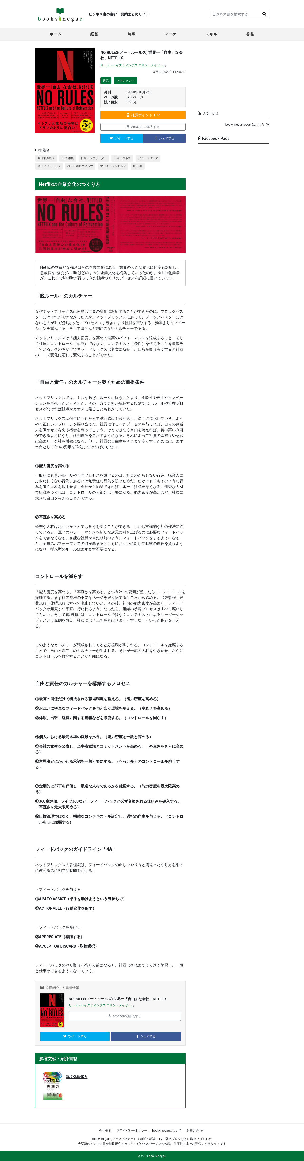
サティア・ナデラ (50, 166)
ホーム (56, 34)
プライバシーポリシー (131, 1130)
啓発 (250, 34)
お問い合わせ (195, 1130)
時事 (132, 34)
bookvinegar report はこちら (247, 124)
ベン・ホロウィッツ (83, 166)
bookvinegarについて (166, 1130)
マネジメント (125, 80)
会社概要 (105, 1130)
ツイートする (121, 138)
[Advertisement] (233, 77)
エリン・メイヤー (151, 65)
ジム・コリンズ (155, 158)
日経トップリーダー (97, 158)
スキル (211, 34)
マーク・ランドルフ (118, 166)
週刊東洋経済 (47, 158)
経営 (94, 34)
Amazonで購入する (143, 127)
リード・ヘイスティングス (119, 65)
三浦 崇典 (69, 158)
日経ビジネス (127, 158)
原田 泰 (144, 166)
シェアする (164, 138)
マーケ (170, 34)
